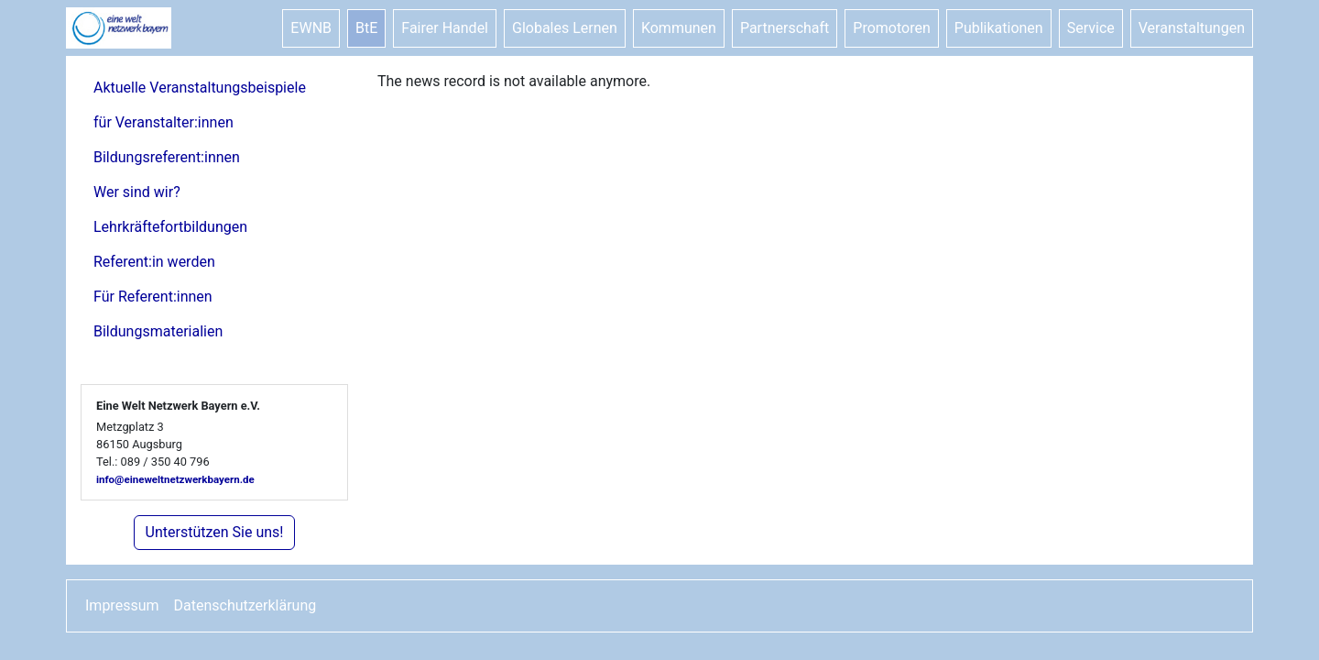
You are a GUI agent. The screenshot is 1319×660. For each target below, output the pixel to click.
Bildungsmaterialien (158, 331)
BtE (366, 28)
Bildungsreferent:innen (166, 157)
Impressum (122, 605)
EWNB (311, 28)
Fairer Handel (444, 28)
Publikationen (998, 28)
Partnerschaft (784, 28)
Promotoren (891, 28)
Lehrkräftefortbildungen (170, 227)
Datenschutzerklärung (245, 605)
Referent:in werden (154, 261)
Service (1091, 28)
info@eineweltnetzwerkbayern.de (175, 479)
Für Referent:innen (153, 296)
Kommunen (678, 28)
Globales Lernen (564, 28)
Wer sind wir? (136, 192)
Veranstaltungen (1192, 28)
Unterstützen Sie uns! (215, 532)
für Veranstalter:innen (163, 122)
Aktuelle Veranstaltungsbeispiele (199, 87)
